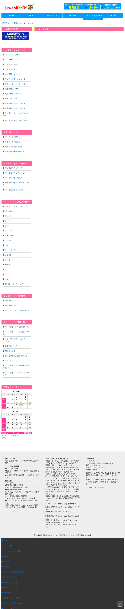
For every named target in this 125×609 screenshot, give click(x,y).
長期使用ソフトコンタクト (15, 107)
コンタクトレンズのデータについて (17, 365)
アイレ (7, 222)
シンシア (8, 227)
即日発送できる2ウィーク (15, 170)
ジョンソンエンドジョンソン (16, 203)
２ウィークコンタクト (13, 59)
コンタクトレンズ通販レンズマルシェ (61, 526)
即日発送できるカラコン (14, 187)
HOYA (7, 260)
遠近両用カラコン (12, 88)
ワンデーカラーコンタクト (15, 78)
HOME (6, 532)
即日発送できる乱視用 (13, 175)
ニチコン (8, 274)
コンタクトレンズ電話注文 (14, 542)
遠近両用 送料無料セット (14, 149)
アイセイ (8, 236)
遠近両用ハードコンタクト (15, 102)
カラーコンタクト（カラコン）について (17, 332)
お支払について (11, 338)
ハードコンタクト (12, 97)
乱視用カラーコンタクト (14, 93)
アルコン (8, 213)
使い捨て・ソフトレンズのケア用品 (17, 113)
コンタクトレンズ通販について (17, 321)
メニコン (8, 251)
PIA (6, 241)
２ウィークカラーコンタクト (16, 83)
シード (7, 217)
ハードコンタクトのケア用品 (16, 118)
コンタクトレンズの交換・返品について (17, 358)
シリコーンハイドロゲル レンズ (17, 305)
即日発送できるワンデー (14, 166)
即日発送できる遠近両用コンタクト (17, 181)
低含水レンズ (10, 296)
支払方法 (7, 547)
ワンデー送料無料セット (14, 135)
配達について (10, 343)
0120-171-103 (95, 456)
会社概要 (7, 557)
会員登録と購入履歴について (16, 347)
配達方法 (7, 552)
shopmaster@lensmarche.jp (102, 454)
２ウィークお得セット (13, 140)
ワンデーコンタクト (12, 55)
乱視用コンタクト (12, 69)
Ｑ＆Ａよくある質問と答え (14, 563)
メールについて (11, 352)
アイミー (8, 255)
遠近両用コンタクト (12, 74)
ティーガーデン (11, 246)
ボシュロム (9, 208)
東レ (6, 265)
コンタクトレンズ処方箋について (18, 326)
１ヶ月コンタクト (12, 64)
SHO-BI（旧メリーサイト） (15, 279)
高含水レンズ (10, 300)
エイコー (8, 270)
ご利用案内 (14, 23)
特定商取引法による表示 (95, 478)
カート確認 (8, 537)
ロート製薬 (9, 232)
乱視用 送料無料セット (14, 144)
